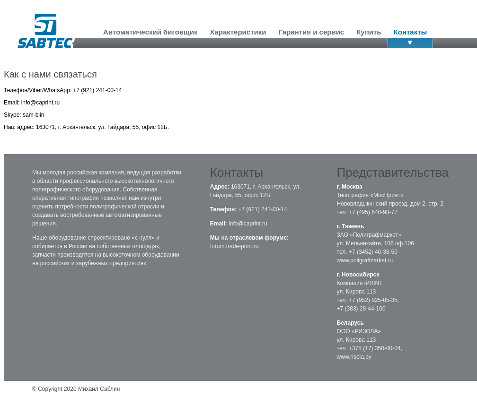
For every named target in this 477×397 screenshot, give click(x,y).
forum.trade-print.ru (234, 246)
